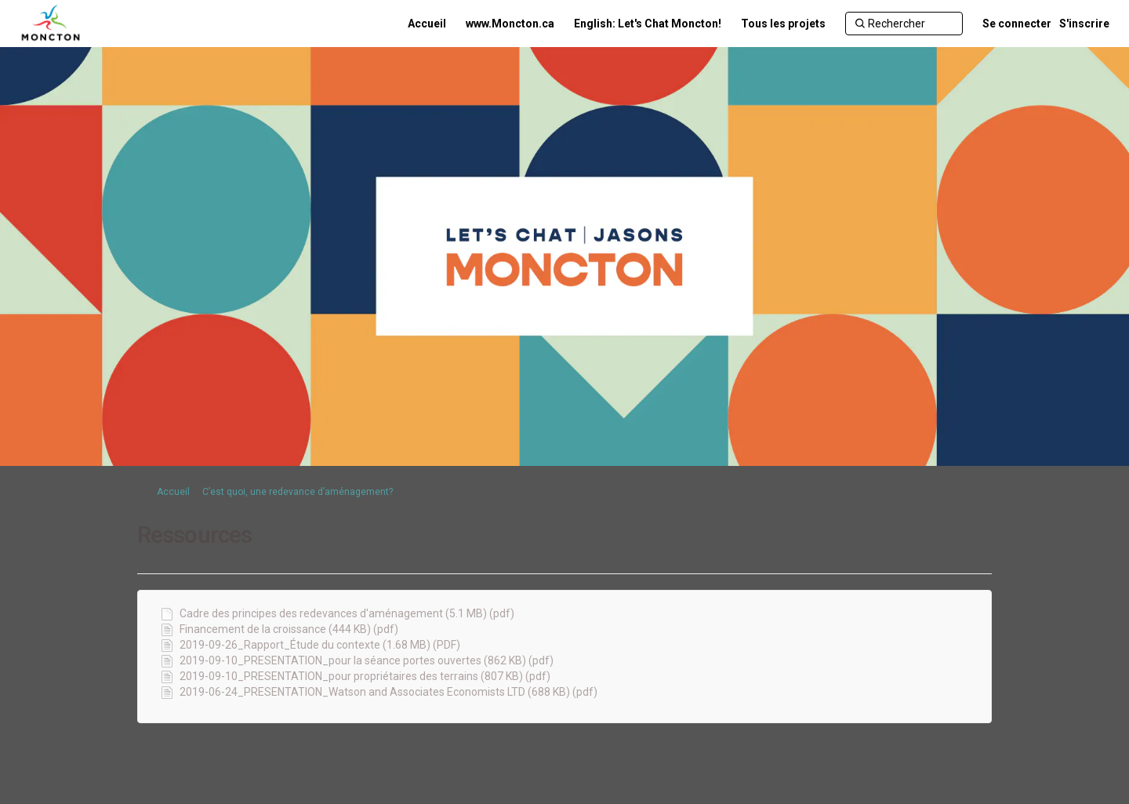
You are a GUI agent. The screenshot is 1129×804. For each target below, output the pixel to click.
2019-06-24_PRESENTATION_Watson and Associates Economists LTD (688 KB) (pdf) (388, 692)
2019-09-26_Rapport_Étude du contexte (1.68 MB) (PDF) (320, 644)
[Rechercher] (904, 23)
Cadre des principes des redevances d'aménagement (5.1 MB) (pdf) (347, 613)
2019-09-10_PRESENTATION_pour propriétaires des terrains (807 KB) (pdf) (365, 676)
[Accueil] (427, 23)
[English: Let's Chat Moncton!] (647, 23)
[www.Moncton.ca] (510, 23)
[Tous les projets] (783, 23)
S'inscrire (1084, 23)
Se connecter (1016, 23)
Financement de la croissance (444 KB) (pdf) (289, 629)
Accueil (173, 491)
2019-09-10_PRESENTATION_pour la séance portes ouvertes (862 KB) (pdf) (367, 660)
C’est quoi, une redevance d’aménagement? (297, 491)
